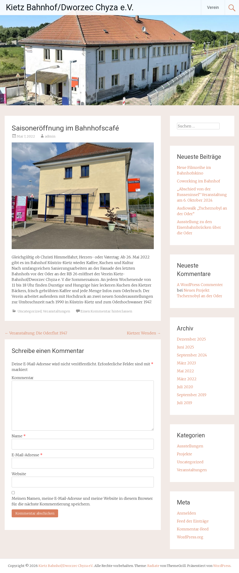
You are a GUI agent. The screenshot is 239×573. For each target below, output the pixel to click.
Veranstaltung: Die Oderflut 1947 (36, 333)
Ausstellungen (190, 446)
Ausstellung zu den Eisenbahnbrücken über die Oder (199, 227)
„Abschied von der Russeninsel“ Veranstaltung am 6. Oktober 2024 (202, 195)
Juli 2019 (184, 402)
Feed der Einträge (193, 521)
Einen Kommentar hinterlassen (106, 311)
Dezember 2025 (191, 339)
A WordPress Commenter (200, 284)
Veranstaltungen (56, 311)
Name (19, 436)
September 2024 (192, 355)
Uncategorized (30, 311)
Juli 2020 (185, 386)
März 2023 (186, 363)
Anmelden (186, 513)
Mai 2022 (185, 371)
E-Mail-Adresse (27, 455)
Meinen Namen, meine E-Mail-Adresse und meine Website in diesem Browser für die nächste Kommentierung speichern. (82, 501)
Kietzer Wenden (144, 333)
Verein (213, 7)
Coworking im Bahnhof (198, 181)
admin (50, 136)
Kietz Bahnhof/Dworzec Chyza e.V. (70, 7)
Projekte (184, 454)
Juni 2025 (185, 347)
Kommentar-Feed (193, 529)
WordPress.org (190, 537)
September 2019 (191, 394)
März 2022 (187, 379)
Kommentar (23, 377)
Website (19, 473)
